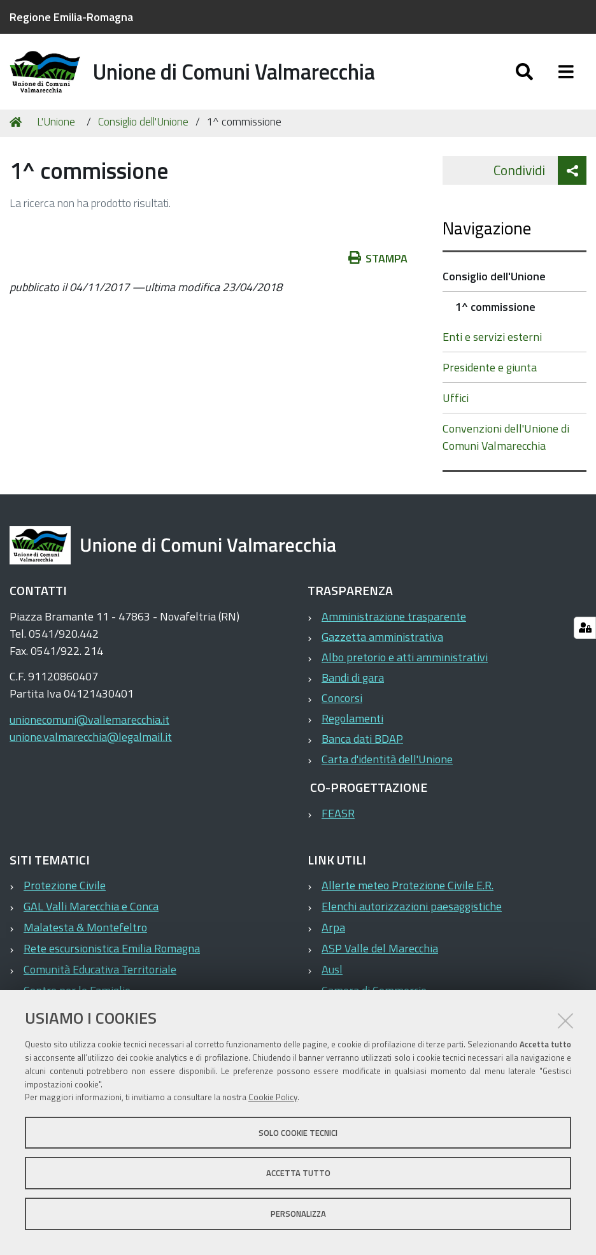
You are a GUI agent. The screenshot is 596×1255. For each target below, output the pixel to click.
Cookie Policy (272, 1097)
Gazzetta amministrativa (382, 643)
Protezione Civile (65, 892)
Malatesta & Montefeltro (85, 934)
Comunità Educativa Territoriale (100, 976)
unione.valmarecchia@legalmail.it (91, 743)
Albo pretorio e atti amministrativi (405, 664)
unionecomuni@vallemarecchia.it (89, 726)
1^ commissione (495, 313)
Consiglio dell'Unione (143, 128)
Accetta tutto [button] (298, 1172)
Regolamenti (352, 725)
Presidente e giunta (490, 374)
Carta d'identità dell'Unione (387, 766)
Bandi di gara (353, 684)
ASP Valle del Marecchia (380, 955)
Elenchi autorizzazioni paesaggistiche (412, 913)
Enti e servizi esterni (492, 343)
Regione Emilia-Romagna (71, 16)
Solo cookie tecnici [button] (298, 1132)
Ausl (332, 976)
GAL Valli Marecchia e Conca (91, 913)
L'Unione (56, 128)
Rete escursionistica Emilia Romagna (112, 955)
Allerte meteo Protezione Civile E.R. (407, 892)
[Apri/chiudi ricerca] (524, 75)
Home (18, 129)
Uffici (456, 404)
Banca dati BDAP (362, 745)
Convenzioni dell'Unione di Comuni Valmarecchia (506, 444)
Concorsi (342, 705)
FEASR (338, 820)
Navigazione (487, 235)
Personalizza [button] (298, 1213)
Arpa (333, 934)
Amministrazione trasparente (394, 623)
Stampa (378, 265)
